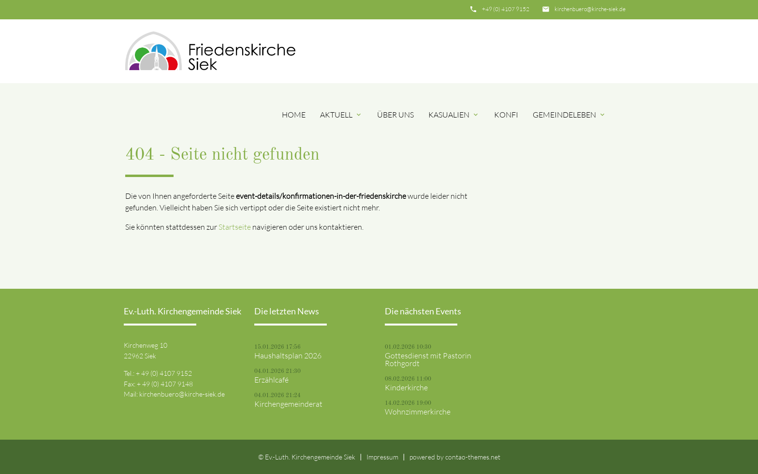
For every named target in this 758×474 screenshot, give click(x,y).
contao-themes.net (472, 457)
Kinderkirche (406, 387)
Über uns (395, 114)
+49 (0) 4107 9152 (505, 9)
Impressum (382, 457)
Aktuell (341, 115)
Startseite (235, 227)
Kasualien (454, 115)
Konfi (506, 114)
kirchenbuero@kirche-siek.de (590, 9)
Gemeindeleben (569, 115)
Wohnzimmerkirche (418, 411)
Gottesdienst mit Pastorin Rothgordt (428, 359)
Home (294, 114)
